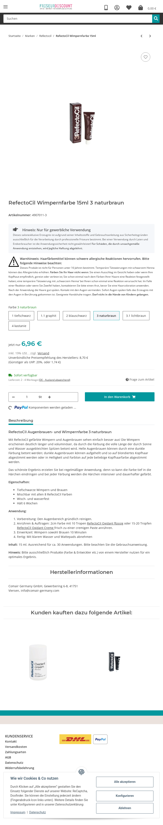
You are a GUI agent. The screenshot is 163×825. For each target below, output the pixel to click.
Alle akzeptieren (124, 781)
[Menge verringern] (13, 397)
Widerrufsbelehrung (19, 768)
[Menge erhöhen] (49, 397)
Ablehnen (124, 808)
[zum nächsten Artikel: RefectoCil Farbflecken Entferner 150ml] (150, 35)
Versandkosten (16, 747)
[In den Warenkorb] (120, 396)
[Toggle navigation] (5, 7)
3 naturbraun (106, 315)
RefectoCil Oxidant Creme (35, 528)
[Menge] (27, 397)
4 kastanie (19, 326)
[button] (117, 7)
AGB (8, 757)
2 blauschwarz (76, 315)
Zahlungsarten (15, 752)
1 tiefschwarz (21, 315)
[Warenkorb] (147, 7)
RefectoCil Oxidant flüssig (105, 523)
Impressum (17, 812)
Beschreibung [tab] (20, 421)
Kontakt (11, 741)
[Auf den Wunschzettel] (145, 57)
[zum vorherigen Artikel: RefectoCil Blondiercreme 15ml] (141, 35)
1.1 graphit (48, 315)
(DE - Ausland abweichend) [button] (54, 380)
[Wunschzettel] (129, 7)
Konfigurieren (125, 795)
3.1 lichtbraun (136, 315)
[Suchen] (77, 18)
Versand (43, 353)
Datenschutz (14, 763)
